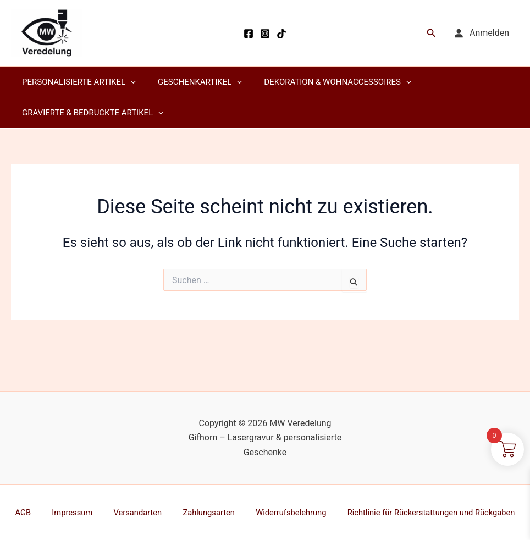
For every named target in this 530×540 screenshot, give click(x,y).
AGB (36, 512)
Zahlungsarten (196, 512)
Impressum (76, 512)
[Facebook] (248, 33)
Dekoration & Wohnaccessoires (324, 82)
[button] (432, 33)
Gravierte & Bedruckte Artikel (90, 112)
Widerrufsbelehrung (272, 512)
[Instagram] (265, 33)
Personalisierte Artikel (76, 82)
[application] (128, 82)
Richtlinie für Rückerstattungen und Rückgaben (410, 512)
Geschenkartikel (192, 82)
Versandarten (133, 512)
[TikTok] (281, 33)
